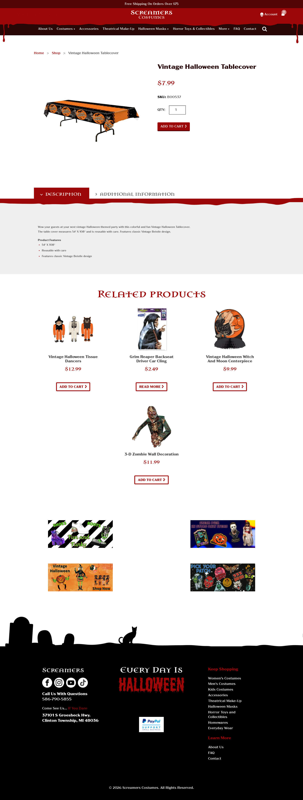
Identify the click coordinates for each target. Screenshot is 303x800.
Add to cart (172, 126)
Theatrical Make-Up (118, 29)
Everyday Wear (220, 728)
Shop (56, 53)
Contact (51, 14)
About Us (23, 14)
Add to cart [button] (71, 387)
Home (39, 53)
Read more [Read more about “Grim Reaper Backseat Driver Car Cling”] (150, 387)
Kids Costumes (220, 689)
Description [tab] (62, 194)
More (223, 29)
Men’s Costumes (222, 684)
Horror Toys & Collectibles (194, 29)
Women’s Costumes (224, 678)
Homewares (218, 723)
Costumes (65, 29)
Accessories (89, 29)
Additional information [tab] (136, 194)
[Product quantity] (177, 110)
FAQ (38, 14)
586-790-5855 (57, 699)
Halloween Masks (152, 29)
